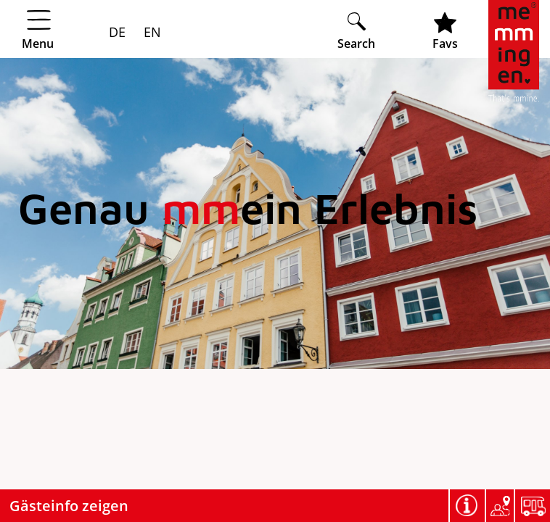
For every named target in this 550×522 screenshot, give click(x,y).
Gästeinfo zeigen (68, 505)
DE (117, 31)
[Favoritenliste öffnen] (445, 30)
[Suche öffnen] (356, 30)
